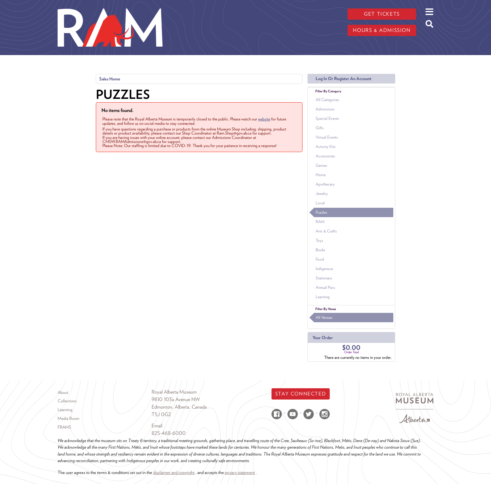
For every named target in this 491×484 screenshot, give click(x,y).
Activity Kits (326, 146)
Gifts (320, 127)
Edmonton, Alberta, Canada (179, 407)
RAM (320, 221)
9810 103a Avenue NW (176, 399)
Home (321, 174)
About (63, 392)
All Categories (327, 99)
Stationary (324, 278)
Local (320, 203)
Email (157, 426)
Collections (67, 400)
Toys (319, 240)
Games (321, 165)
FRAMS (64, 427)
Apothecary (325, 184)
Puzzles (321, 212)
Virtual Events (327, 137)
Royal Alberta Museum (174, 392)
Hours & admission (382, 30)
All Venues (324, 317)
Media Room (68, 418)
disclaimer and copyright (173, 472)
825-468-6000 (169, 433)
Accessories (325, 156)
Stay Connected (300, 394)
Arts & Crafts (326, 231)
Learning (323, 296)
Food (320, 259)
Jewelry (322, 193)
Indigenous (324, 268)
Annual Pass (325, 287)
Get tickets (382, 14)
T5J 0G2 (161, 414)
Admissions (325, 109)
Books (320, 249)
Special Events (327, 118)
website (264, 118)
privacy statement (240, 472)
